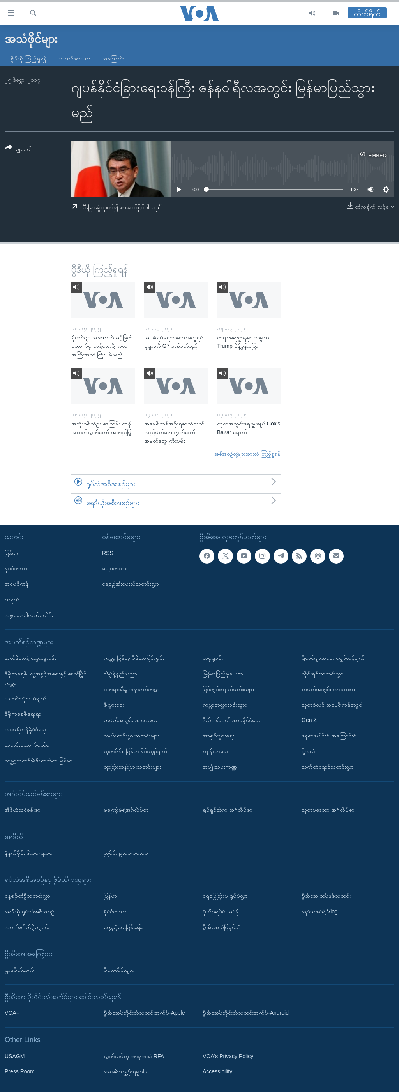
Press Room (20, 1072)
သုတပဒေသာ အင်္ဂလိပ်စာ (328, 810)
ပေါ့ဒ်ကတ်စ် (115, 569)
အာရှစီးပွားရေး (218, 735)
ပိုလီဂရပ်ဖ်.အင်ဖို (221, 911)
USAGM (15, 1056)
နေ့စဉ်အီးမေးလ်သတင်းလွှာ (130, 584)
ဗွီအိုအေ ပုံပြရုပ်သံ (222, 927)
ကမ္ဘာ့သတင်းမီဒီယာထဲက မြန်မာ (38, 760)
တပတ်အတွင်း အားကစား (130, 720)
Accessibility (217, 1072)
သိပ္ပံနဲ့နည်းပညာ (120, 673)
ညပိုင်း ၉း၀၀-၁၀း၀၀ (126, 853)
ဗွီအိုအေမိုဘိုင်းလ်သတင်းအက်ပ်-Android (246, 1013)
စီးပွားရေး (114, 705)
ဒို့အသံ (308, 751)
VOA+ (12, 1013)
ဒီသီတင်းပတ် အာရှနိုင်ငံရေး (231, 720)
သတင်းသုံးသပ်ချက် (25, 698)
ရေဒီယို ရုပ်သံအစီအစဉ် (30, 911)
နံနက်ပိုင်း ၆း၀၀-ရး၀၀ (29, 853)
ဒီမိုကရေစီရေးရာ (23, 714)
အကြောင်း (113, 58)
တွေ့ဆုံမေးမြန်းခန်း (123, 927)
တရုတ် (12, 599)
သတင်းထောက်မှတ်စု (27, 745)
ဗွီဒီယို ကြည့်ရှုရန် (29, 58)
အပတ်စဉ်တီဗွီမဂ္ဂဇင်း (27, 927)
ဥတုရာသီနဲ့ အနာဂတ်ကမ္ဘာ (132, 689)
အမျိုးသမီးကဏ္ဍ (220, 767)
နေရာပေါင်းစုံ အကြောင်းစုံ (329, 735)
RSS (107, 553)
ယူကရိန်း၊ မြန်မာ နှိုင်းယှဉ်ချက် (136, 751)
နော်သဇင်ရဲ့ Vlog (320, 911)
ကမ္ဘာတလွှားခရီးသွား (225, 705)
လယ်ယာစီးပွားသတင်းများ (131, 735)
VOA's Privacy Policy (228, 1056)
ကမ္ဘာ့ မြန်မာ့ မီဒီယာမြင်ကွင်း (134, 658)
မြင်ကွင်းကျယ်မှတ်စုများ (228, 689)
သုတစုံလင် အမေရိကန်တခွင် (332, 705)
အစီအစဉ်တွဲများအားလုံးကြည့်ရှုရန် (247, 454)
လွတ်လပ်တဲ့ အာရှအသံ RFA (134, 1056)
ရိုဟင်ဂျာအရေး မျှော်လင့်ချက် (333, 658)
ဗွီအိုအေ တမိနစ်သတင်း (326, 896)
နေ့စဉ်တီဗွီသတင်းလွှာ (27, 896)
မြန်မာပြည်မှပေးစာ (223, 673)
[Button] (18, 149)
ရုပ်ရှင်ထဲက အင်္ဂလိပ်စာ (227, 810)
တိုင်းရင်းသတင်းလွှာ (322, 673)
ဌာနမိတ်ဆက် (19, 970)
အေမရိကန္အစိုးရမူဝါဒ (125, 1072)
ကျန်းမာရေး (215, 751)
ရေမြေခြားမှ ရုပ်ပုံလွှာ (225, 896)
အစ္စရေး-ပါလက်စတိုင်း (29, 615)
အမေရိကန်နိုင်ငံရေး (25, 729)
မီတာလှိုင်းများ (119, 970)
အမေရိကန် (17, 584)
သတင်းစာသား (74, 58)
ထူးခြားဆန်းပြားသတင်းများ (132, 767)
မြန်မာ (11, 553)
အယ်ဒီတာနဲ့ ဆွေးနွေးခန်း (30, 658)
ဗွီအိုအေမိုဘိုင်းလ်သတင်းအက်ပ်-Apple (144, 1013)
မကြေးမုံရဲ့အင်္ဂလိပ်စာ (126, 810)
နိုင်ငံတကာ (16, 569)
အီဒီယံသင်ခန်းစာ (23, 810)
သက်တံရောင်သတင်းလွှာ (328, 767)
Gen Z (309, 720)
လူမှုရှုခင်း (213, 658)
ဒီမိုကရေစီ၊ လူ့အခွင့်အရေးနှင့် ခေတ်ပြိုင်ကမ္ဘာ (46, 678)
